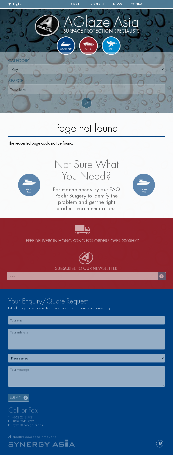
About (75, 4)
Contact (137, 4)
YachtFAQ (29, 192)
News (117, 4)
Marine (66, 49)
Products (96, 4)
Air (111, 49)
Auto (89, 49)
